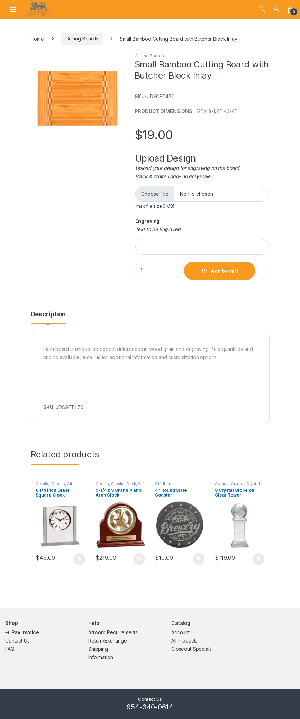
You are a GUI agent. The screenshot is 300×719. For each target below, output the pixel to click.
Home (37, 39)
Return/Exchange (107, 641)
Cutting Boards (81, 39)
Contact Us (17, 641)
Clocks (42, 483)
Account (180, 632)
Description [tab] (48, 314)
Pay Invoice (25, 632)
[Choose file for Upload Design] (202, 194)
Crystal (237, 483)
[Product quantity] (159, 270)
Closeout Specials (191, 649)
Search (262, 9)
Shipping (98, 649)
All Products (184, 641)
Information (100, 657)
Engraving (147, 221)
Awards (222, 483)
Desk (131, 483)
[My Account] (276, 9)
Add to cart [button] (79, 559)
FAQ (10, 649)
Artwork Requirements (113, 632)
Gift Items (164, 483)
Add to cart (224, 271)
